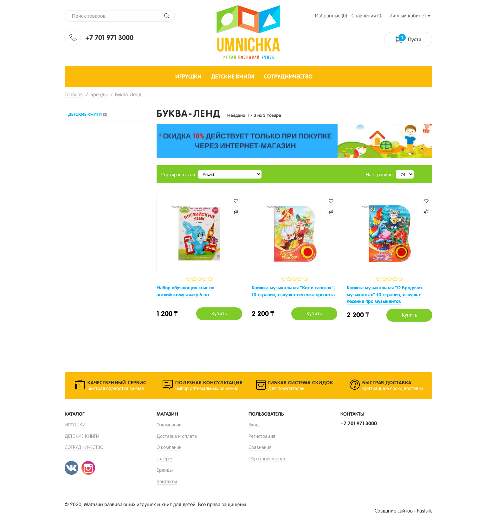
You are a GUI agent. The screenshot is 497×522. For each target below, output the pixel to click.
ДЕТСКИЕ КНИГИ (87, 114)
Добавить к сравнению (235, 211)
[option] (294, 141)
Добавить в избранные (235, 201)
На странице (379, 175)
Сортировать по (178, 175)
